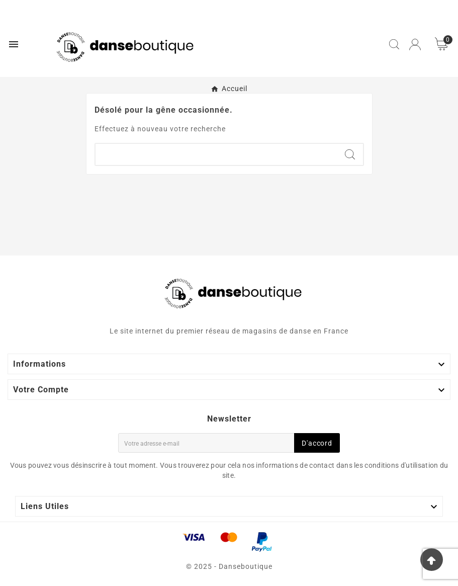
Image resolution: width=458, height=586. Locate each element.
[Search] (350, 154)
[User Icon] (415, 44)
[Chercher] (216, 154)
